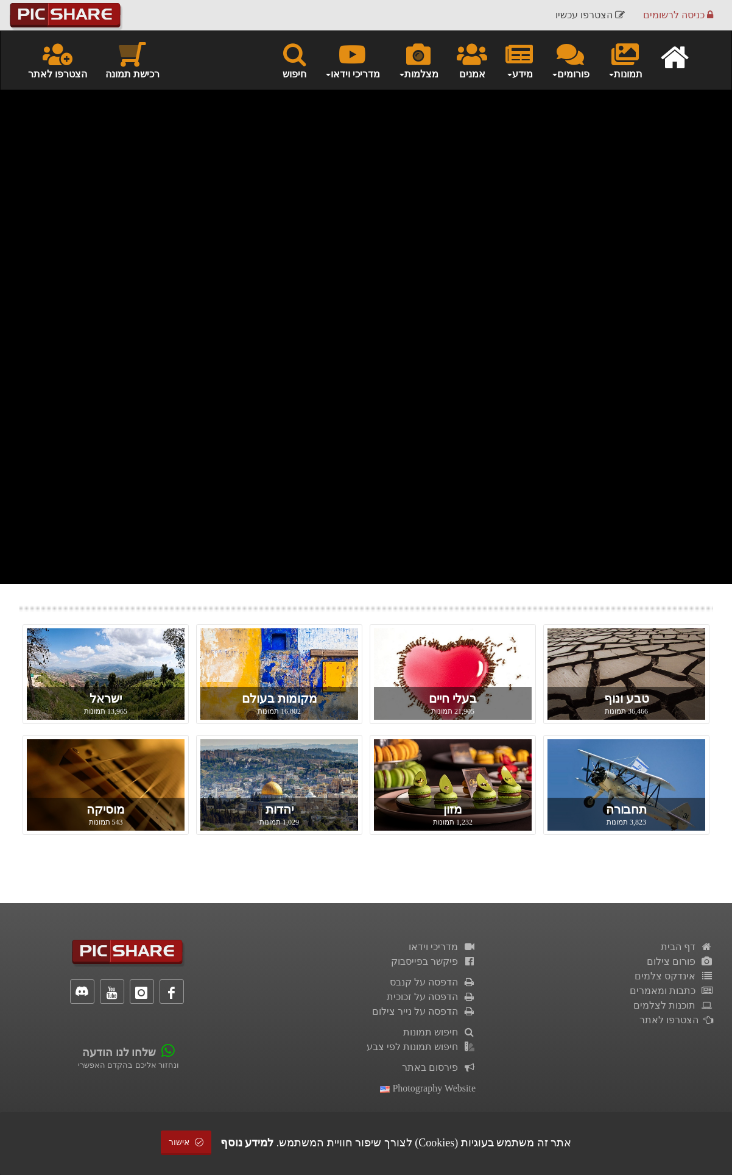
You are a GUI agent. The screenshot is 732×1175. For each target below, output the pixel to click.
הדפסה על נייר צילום (424, 1011)
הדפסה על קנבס (433, 982)
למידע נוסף (247, 1143)
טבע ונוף (626, 698)
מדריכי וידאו (442, 947)
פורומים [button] (570, 59)
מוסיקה (105, 809)
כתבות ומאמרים (671, 990)
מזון (452, 809)
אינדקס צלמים (674, 976)
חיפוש (294, 59)
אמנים (472, 59)
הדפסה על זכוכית (431, 997)
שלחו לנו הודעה (119, 1052)
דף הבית (687, 947)
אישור (186, 1142)
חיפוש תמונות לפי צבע (421, 1047)
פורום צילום (680, 961)
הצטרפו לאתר (57, 59)
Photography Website (428, 1088)
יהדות (280, 809)
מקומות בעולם (279, 698)
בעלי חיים (453, 698)
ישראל (106, 698)
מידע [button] (519, 59)
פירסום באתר (439, 1067)
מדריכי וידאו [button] (352, 59)
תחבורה (626, 809)
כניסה (678, 15)
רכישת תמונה (132, 59)
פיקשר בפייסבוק (433, 961)
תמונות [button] (625, 59)
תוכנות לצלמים (673, 1005)
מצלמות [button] (418, 59)
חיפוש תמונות (439, 1032)
